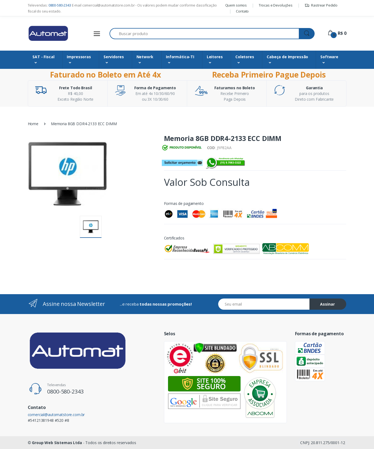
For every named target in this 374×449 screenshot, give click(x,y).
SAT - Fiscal (43, 56)
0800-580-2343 (59, 5)
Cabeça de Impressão (287, 56)
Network (144, 56)
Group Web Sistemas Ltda (57, 442)
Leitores (215, 56)
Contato (242, 11)
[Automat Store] (48, 33)
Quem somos (236, 5)
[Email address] (264, 304)
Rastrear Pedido (321, 5)
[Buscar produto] (204, 33)
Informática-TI (180, 56)
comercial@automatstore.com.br (56, 414)
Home (33, 123)
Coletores (244, 56)
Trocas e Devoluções (276, 5)
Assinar (327, 304)
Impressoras (79, 56)
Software (329, 56)
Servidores (114, 56)
